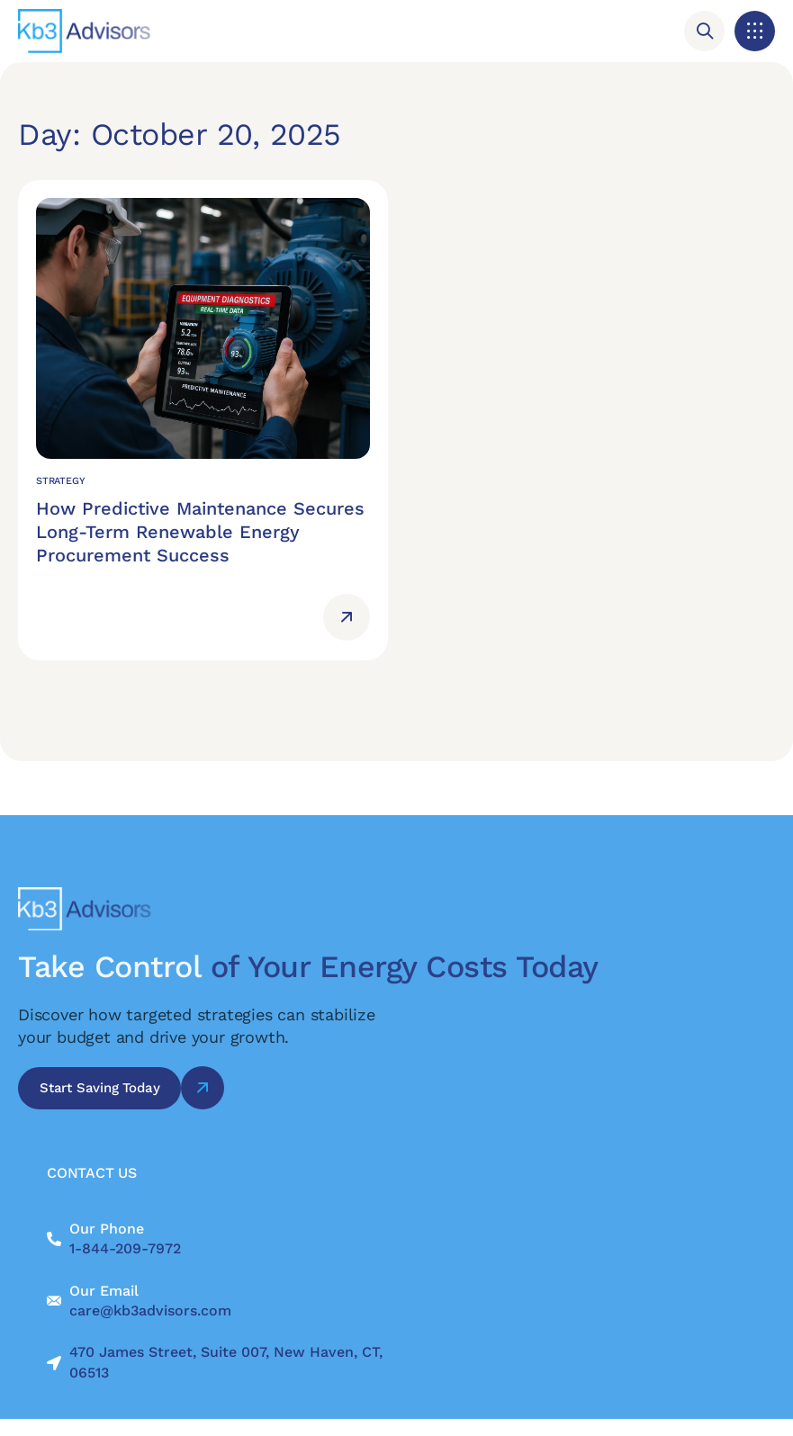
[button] (755, 31)
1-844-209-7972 (125, 1248)
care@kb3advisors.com (150, 1310)
